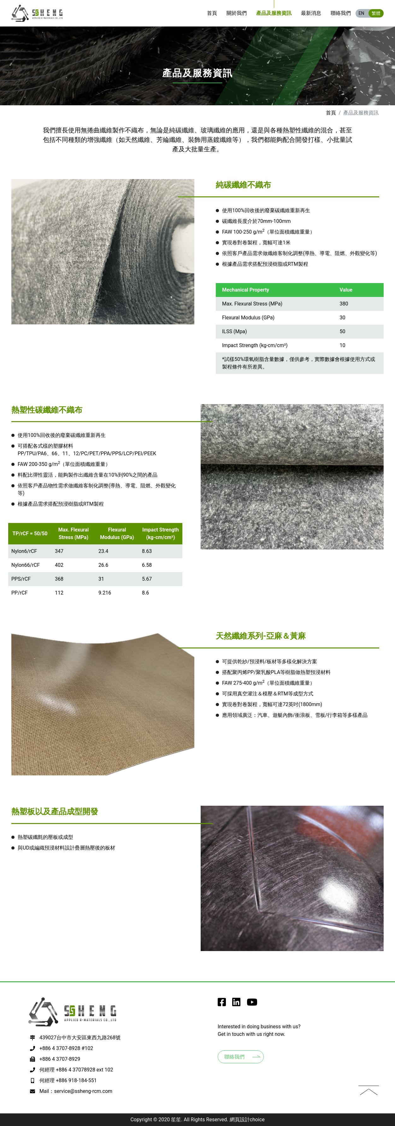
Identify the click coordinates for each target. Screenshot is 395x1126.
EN (361, 13)
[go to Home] (212, 13)
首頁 (331, 113)
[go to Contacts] (341, 13)
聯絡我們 (234, 1057)
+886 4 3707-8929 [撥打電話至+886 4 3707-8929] (59, 1059)
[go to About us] (236, 13)
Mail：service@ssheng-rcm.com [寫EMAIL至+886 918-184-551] (75, 1091)
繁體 (376, 13)
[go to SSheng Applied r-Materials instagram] (236, 1004)
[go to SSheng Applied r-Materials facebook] (222, 1004)
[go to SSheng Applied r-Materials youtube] (252, 1004)
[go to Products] (273, 13)
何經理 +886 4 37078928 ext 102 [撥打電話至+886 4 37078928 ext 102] (76, 1070)
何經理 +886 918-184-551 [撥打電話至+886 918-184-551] (68, 1080)
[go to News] (311, 13)
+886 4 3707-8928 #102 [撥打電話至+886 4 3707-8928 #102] (66, 1048)
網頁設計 (240, 1120)
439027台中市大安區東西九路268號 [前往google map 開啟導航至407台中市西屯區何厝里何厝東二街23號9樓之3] (80, 1038)
